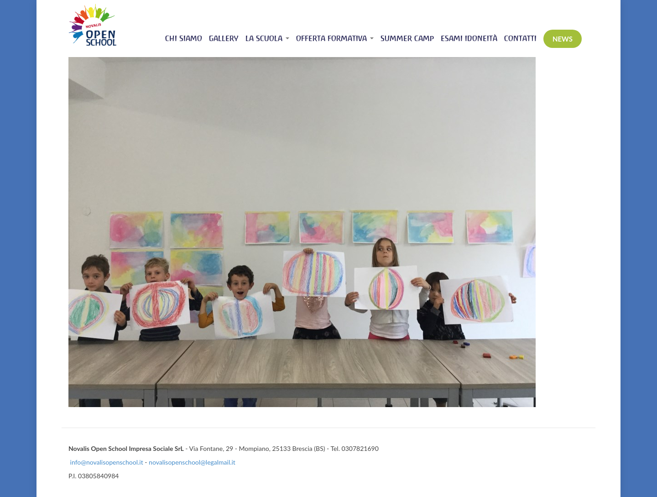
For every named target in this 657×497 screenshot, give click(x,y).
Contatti (520, 38)
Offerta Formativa (335, 38)
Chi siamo (183, 38)
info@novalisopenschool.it (106, 462)
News (563, 39)
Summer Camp (407, 38)
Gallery (224, 38)
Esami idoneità (469, 38)
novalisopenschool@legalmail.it (192, 462)
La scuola (267, 38)
